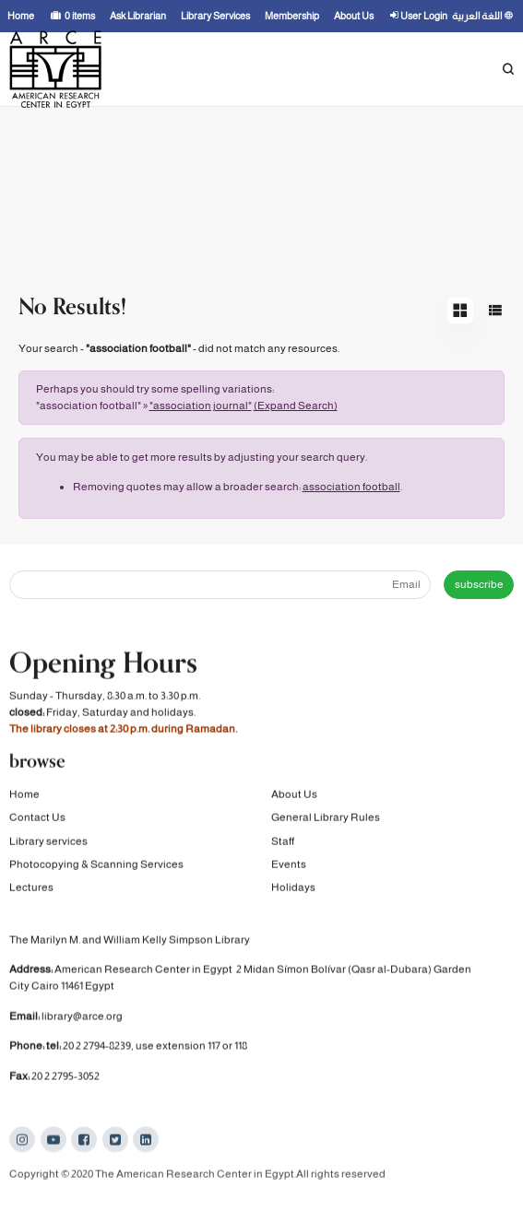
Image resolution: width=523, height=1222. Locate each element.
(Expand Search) (296, 405)
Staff (282, 841)
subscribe (479, 584)
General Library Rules (325, 818)
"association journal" (200, 405)
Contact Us (37, 818)
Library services (48, 841)
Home (24, 795)
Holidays (293, 888)
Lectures (31, 888)
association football (351, 486)
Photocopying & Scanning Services (96, 865)
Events (288, 865)
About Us (294, 795)
